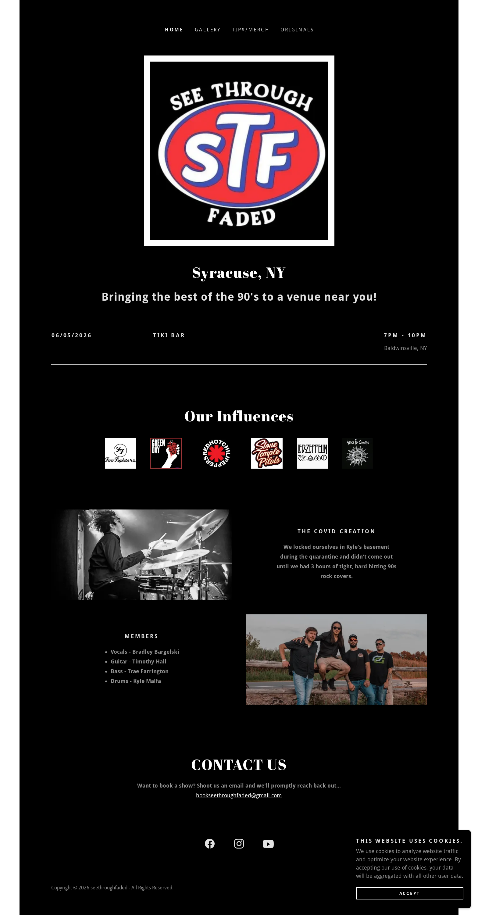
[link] (209, 844)
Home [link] (174, 30)
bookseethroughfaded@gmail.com (239, 795)
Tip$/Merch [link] (250, 30)
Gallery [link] (208, 30)
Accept (409, 893)
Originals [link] (297, 30)
